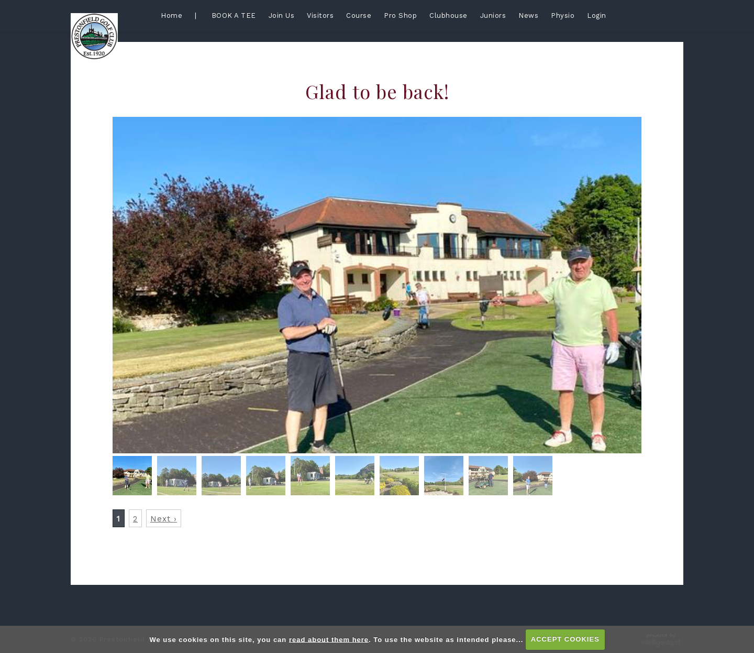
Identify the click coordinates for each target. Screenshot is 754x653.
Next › (163, 519)
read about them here (329, 639)
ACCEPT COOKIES (565, 639)
